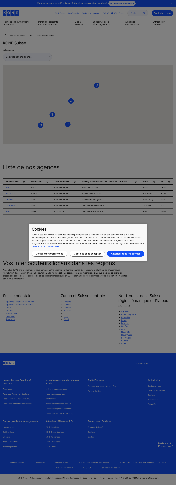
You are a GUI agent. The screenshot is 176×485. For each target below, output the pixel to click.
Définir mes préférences (49, 253)
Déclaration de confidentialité (45, 246)
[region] (88, 242)
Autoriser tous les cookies (125, 253)
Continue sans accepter (87, 253)
